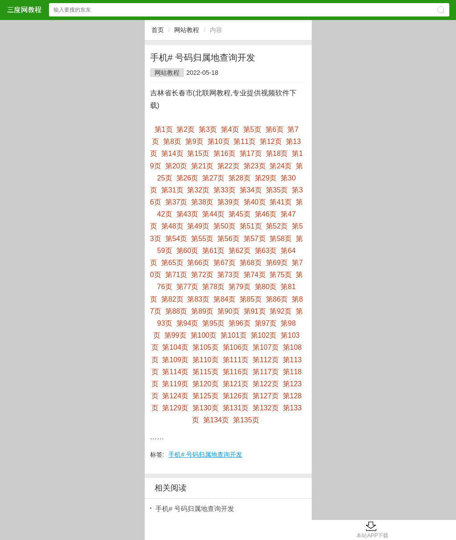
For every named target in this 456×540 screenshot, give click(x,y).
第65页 (172, 262)
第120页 (205, 384)
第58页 (280, 238)
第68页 (251, 262)
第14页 (172, 153)
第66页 (198, 262)
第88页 (176, 311)
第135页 (246, 420)
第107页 (265, 347)
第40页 (255, 202)
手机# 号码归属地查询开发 (205, 454)
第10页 (219, 141)
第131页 (236, 408)
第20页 (176, 166)
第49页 (198, 226)
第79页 (239, 286)
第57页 (255, 238)
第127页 (265, 396)
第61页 (213, 250)
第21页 (202, 166)
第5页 (252, 129)
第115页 (205, 372)
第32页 (198, 190)
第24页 (280, 166)
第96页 (239, 323)
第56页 (228, 238)
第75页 (280, 274)
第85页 (251, 299)
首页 (157, 29)
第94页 (187, 323)
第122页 (265, 384)
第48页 (172, 226)
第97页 (266, 323)
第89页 (202, 311)
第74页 (255, 274)
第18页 (277, 153)
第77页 (187, 286)
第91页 (255, 311)
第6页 (274, 129)
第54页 (176, 238)
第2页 (185, 129)
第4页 (230, 129)
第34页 (251, 190)
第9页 (194, 141)
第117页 (265, 372)
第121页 (236, 384)
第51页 (251, 226)
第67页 (224, 262)
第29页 (266, 178)
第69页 (277, 262)
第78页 (213, 286)
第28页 (239, 178)
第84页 (224, 299)
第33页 (224, 190)
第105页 (205, 347)
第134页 (216, 420)
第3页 (208, 129)
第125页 (205, 396)
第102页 (264, 335)
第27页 (213, 178)
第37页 (176, 202)
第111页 (236, 360)
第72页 (202, 274)
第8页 (172, 141)
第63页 (266, 250)
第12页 (271, 141)
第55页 (202, 238)
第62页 (239, 250)
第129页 (175, 408)
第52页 (277, 226)
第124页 (175, 396)
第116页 (236, 372)
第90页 (228, 311)
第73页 (228, 274)
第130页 (205, 408)
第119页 (175, 384)
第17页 (251, 153)
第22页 (228, 166)
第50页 (224, 226)
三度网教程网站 (24, 9)
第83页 (198, 299)
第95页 (213, 323)
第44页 (213, 214)
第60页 (187, 250)
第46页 (266, 214)
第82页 (172, 299)
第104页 (175, 347)
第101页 (233, 335)
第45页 (239, 214)
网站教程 (186, 29)
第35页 (277, 190)
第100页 (204, 335)
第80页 (266, 286)
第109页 (175, 360)
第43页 (187, 214)
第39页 (228, 202)
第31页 (172, 190)
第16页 (224, 153)
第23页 (255, 166)
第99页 (175, 335)
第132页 (265, 408)
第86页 (277, 299)
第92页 (280, 311)
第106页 (236, 347)
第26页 (187, 178)
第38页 (202, 202)
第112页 (265, 360)
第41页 (280, 202)
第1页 (164, 129)
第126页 (236, 396)
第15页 (198, 153)
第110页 (205, 360)
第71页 (176, 274)
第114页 (175, 372)
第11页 (244, 141)
